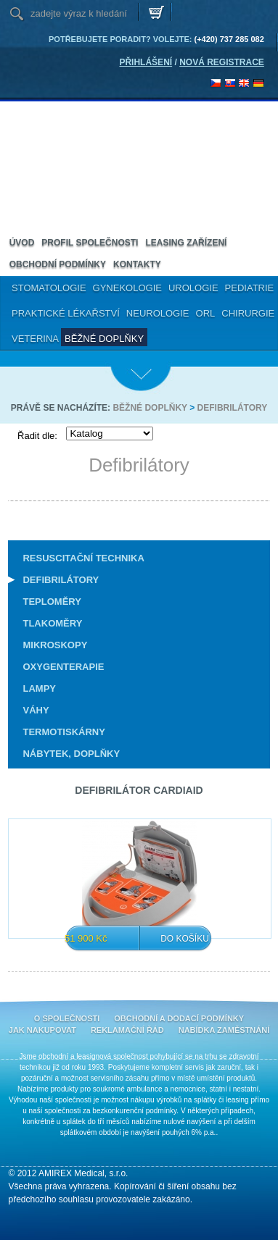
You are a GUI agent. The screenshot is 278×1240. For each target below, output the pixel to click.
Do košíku (184, 939)
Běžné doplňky (150, 408)
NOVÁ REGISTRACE (221, 62)
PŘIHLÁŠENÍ (145, 62)
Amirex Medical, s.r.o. (65, 126)
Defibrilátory (232, 408)
